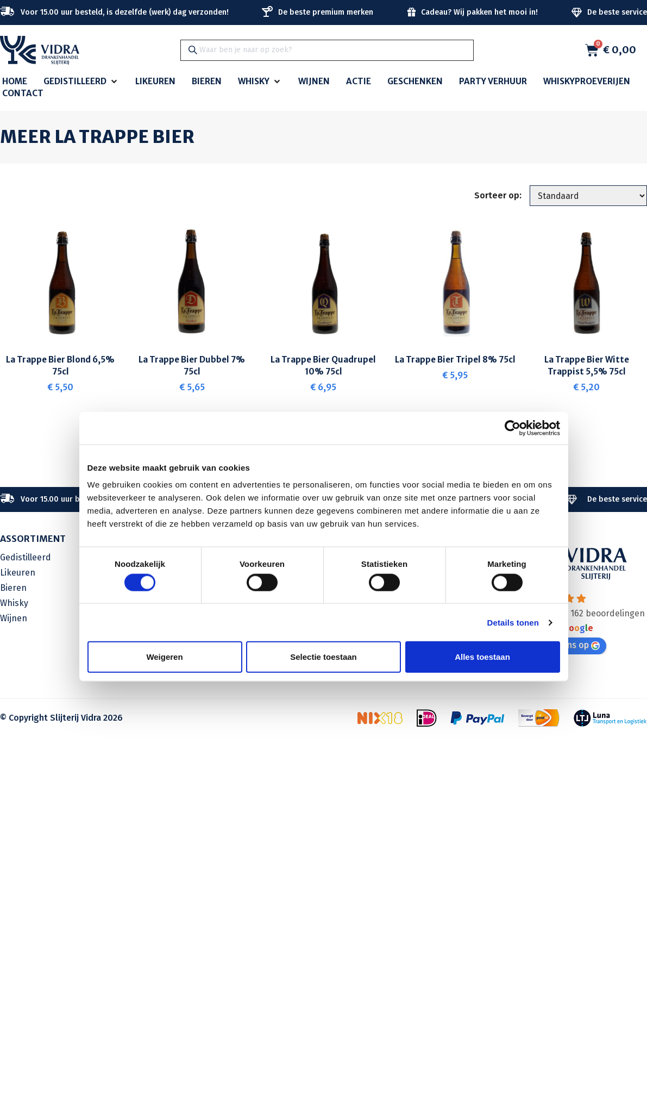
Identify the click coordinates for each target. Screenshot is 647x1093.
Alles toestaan (482, 656)
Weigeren (164, 656)
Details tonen (513, 622)
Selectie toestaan (323, 656)
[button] (81, 82)
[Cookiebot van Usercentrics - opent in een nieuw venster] (512, 428)
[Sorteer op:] (587, 196)
